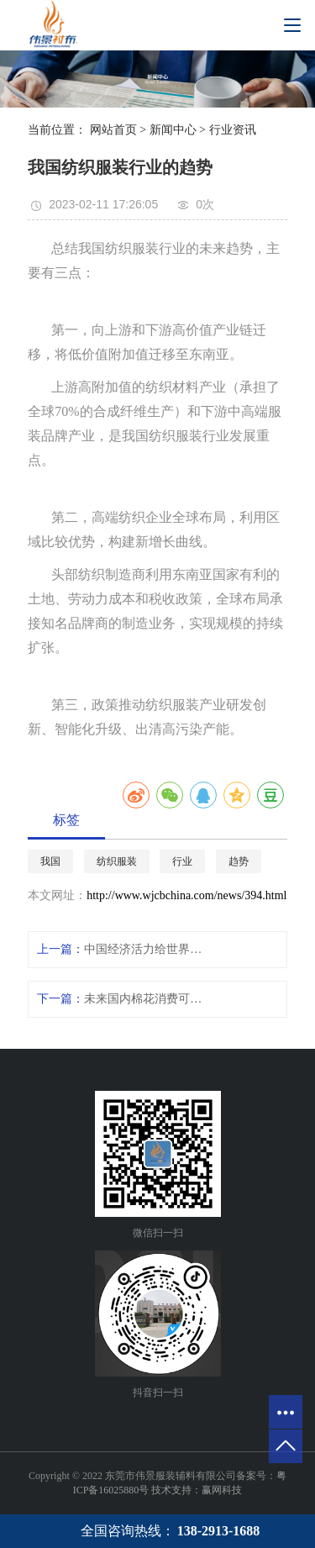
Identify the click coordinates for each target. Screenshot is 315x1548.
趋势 (238, 861)
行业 (182, 861)
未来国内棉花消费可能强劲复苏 (144, 999)
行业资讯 (232, 130)
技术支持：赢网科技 (196, 1490)
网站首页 (113, 130)
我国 (50, 861)
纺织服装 (117, 861)
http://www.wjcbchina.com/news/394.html (186, 895)
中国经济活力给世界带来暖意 (144, 949)
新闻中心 (173, 130)
